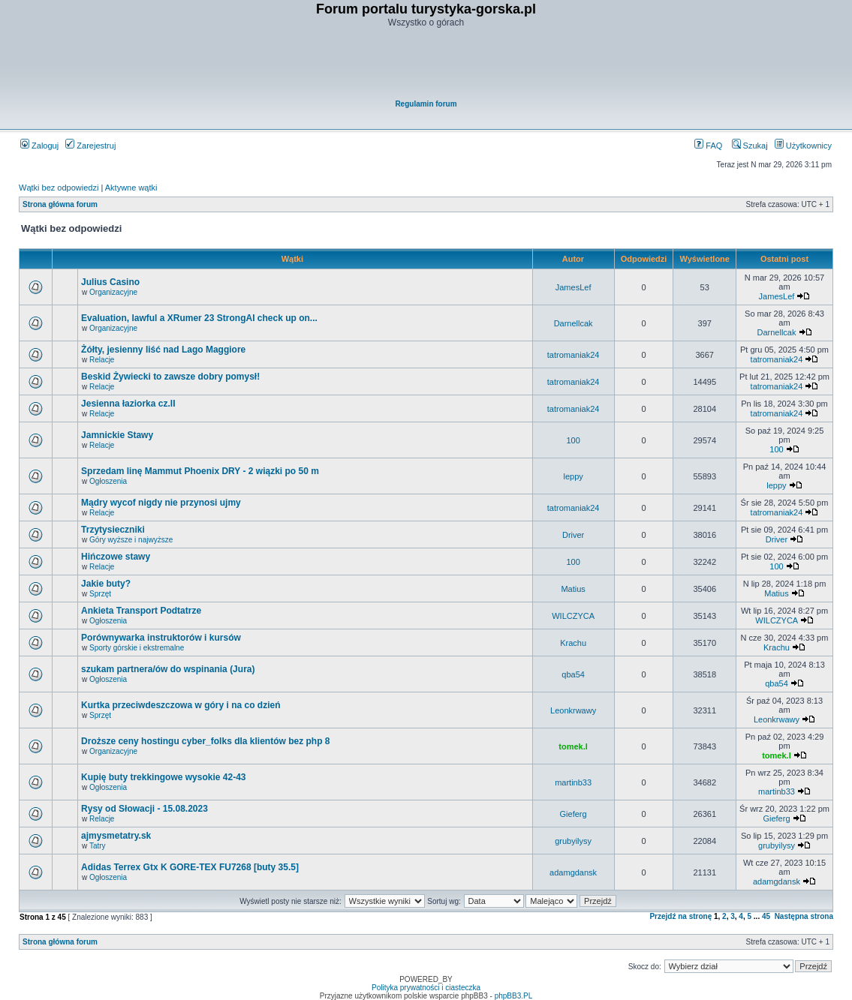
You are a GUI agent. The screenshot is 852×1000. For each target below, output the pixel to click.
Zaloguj (39, 145)
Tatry (97, 846)
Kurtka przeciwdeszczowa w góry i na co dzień (180, 705)
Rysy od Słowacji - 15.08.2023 (144, 808)
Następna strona (804, 916)
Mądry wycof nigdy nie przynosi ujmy (161, 502)
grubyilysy (573, 840)
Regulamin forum (425, 104)
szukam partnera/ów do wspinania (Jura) (167, 669)
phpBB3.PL (514, 996)
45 (766, 916)
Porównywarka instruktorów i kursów (161, 637)
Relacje (101, 360)
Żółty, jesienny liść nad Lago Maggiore (163, 349)
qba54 (573, 674)
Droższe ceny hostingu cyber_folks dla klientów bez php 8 (205, 741)
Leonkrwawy (573, 710)
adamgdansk (573, 872)
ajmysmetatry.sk (116, 835)
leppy (573, 476)
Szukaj (750, 145)
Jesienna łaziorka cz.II (128, 403)
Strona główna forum (60, 204)
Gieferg (573, 813)
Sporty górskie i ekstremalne (136, 648)
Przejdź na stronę (680, 916)
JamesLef (573, 287)
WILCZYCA (573, 615)
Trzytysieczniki (113, 529)
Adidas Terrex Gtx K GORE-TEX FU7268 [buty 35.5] (190, 867)
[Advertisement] (427, 64)
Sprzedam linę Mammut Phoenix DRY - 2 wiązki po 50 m (200, 471)
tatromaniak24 (573, 354)
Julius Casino (110, 282)
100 (573, 440)
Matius (573, 588)
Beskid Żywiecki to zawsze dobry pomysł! (170, 376)
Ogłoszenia (108, 481)
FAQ (708, 145)
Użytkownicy (803, 145)
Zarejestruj (90, 145)
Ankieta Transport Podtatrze (141, 610)
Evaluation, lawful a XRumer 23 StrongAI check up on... (199, 318)
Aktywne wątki (131, 187)
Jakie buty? (106, 583)
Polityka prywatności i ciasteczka (426, 987)
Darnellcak (573, 323)
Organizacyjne (113, 292)
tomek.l (573, 746)
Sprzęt (100, 594)
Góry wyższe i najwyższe (131, 540)
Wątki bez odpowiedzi (58, 187)
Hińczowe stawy (115, 556)
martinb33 (573, 782)
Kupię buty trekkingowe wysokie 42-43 (163, 777)
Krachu (573, 642)
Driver (573, 534)
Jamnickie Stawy (117, 435)
